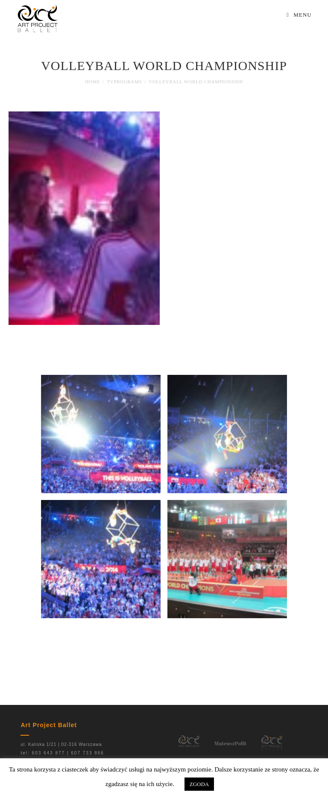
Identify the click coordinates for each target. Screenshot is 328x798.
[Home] (92, 81)
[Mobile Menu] (299, 15)
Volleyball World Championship (196, 81)
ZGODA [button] (199, 784)
